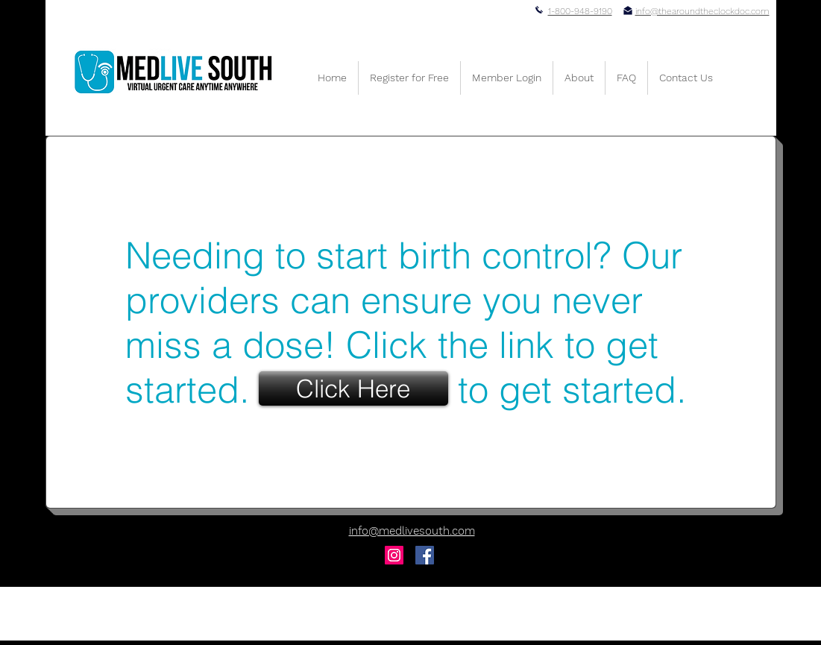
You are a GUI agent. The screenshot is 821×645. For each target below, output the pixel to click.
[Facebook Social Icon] (424, 555)
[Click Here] (353, 388)
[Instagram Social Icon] (394, 555)
